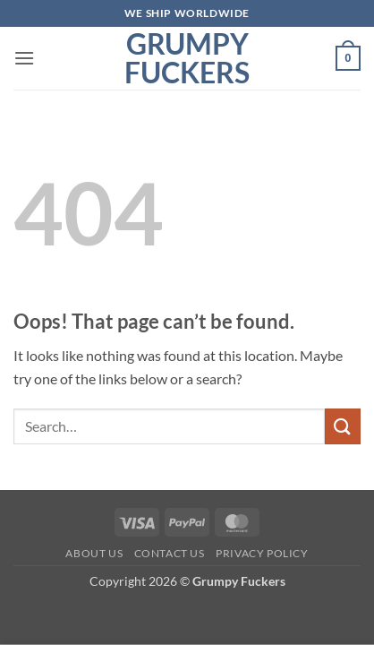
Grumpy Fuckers (187, 58)
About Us (94, 553)
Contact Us (169, 553)
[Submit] (343, 425)
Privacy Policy (262, 553)
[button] (24, 58)
